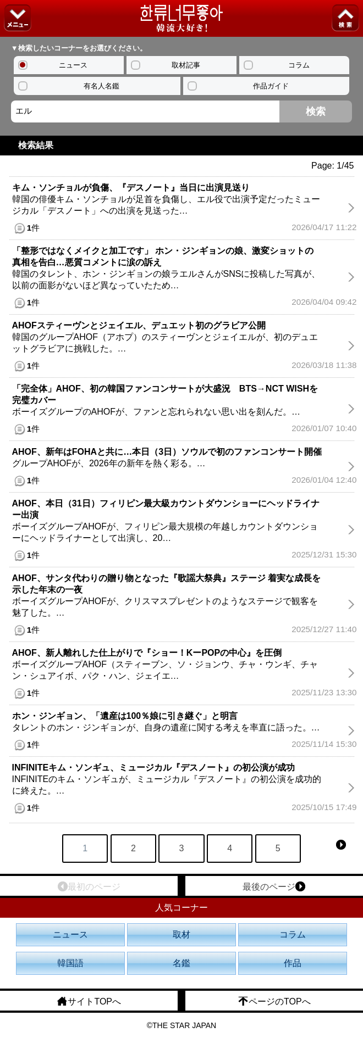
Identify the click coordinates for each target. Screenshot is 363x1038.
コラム (299, 65)
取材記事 (186, 65)
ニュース (73, 65)
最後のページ (274, 886)
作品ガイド (271, 86)
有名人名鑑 (101, 86)
